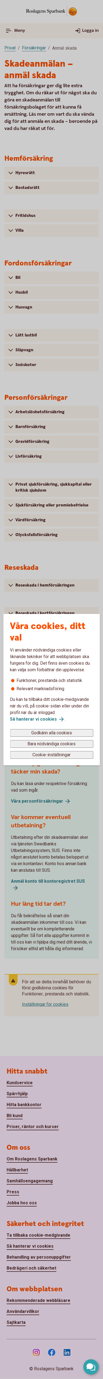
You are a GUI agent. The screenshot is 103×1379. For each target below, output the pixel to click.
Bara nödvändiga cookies (51, 743)
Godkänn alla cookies (51, 732)
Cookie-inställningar (51, 754)
